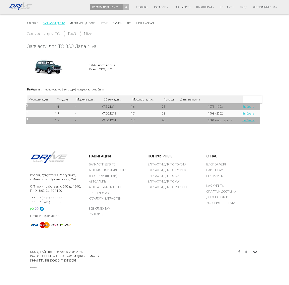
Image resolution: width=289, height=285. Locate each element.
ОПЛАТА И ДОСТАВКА (221, 191)
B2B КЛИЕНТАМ (99, 208)
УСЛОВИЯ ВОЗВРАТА (220, 203)
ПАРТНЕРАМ (214, 170)
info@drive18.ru (49, 216)
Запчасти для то (54, 23)
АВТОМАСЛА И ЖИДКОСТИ (107, 170)
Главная (142, 7)
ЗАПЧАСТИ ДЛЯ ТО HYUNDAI (167, 170)
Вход (243, 7)
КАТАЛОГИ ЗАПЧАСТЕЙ (105, 198)
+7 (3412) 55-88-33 (49, 202)
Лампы (117, 23)
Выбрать (248, 107)
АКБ (129, 23)
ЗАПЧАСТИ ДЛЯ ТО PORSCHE (168, 187)
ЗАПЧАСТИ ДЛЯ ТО (102, 164)
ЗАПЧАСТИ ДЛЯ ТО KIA (163, 176)
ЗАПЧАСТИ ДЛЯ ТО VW (163, 181)
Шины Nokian (145, 23)
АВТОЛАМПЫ (98, 181)
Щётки (104, 23)
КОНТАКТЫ (96, 214)
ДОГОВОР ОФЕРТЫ (219, 197)
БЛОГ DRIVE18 (216, 164)
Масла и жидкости (82, 23)
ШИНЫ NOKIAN (99, 193)
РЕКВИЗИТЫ (215, 176)
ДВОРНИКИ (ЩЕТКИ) (103, 176)
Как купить (182, 7)
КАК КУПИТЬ (215, 186)
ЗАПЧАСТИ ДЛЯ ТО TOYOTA (167, 164)
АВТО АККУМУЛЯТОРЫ (105, 187)
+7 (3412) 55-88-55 (49, 198)
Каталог (161, 7)
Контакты (227, 7)
